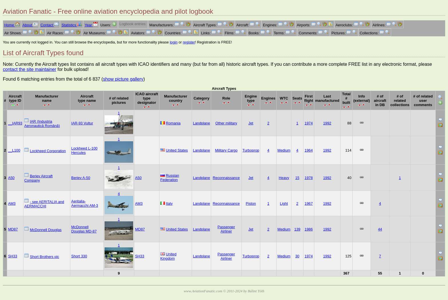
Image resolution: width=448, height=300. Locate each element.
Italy (169, 203)
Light (284, 203)
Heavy (284, 178)
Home (12, 25)
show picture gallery (123, 79)
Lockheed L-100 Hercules (84, 150)
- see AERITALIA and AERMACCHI (44, 204)
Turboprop (251, 150)
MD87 (13, 229)
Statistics (71, 25)
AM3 (11, 203)
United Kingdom (168, 256)
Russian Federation (169, 177)
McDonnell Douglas (46, 230)
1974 (309, 123)
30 (297, 256)
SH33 (12, 256)
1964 (309, 150)
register (189, 42)
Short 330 (79, 256)
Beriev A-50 (80, 178)
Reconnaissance (226, 178)
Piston (251, 203)
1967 (309, 203)
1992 (327, 123)
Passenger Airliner (226, 229)
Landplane (201, 123)
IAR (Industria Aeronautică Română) (42, 123)
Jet (250, 123)
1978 (309, 178)
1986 (309, 229)
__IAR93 (15, 123)
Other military (226, 123)
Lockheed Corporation (48, 151)
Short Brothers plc (44, 257)
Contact (50, 25)
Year (91, 25)
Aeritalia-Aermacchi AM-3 (84, 203)
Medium (284, 150)
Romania (173, 123)
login (173, 42)
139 (297, 229)
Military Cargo (226, 150)
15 (297, 178)
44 (380, 229)
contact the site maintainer (29, 69)
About (30, 25)
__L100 (14, 150)
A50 (11, 178)
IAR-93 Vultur (82, 123)
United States (177, 150)
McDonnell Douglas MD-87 (84, 229)
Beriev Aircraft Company (38, 178)
